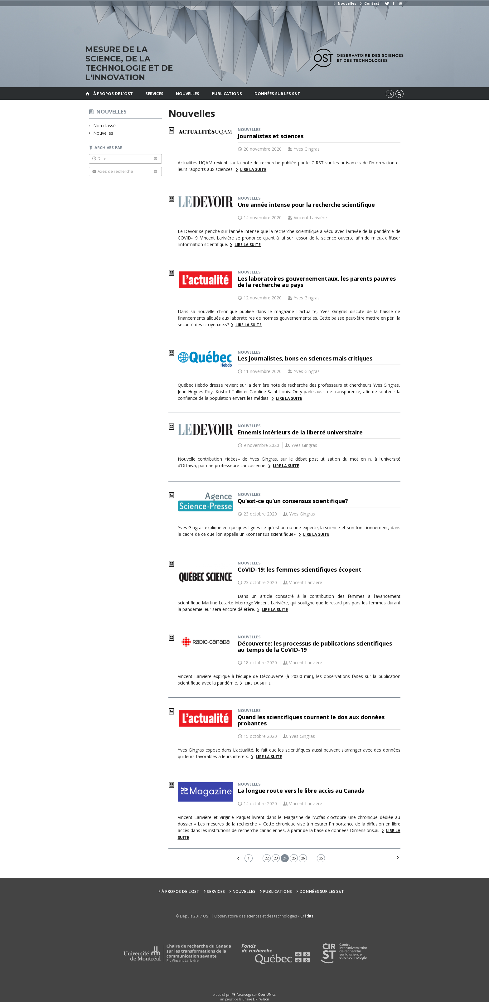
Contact (369, 3)
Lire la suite (253, 169)
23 (276, 858)
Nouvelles (344, 3)
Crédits (306, 916)
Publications (227, 93)
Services (154, 93)
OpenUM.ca (266, 994)
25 (294, 858)
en (390, 94)
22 (267, 858)
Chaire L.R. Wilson (255, 999)
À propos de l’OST (113, 93)
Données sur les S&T (277, 93)
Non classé (105, 125)
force (244, 994)
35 (321, 858)
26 (303, 858)
